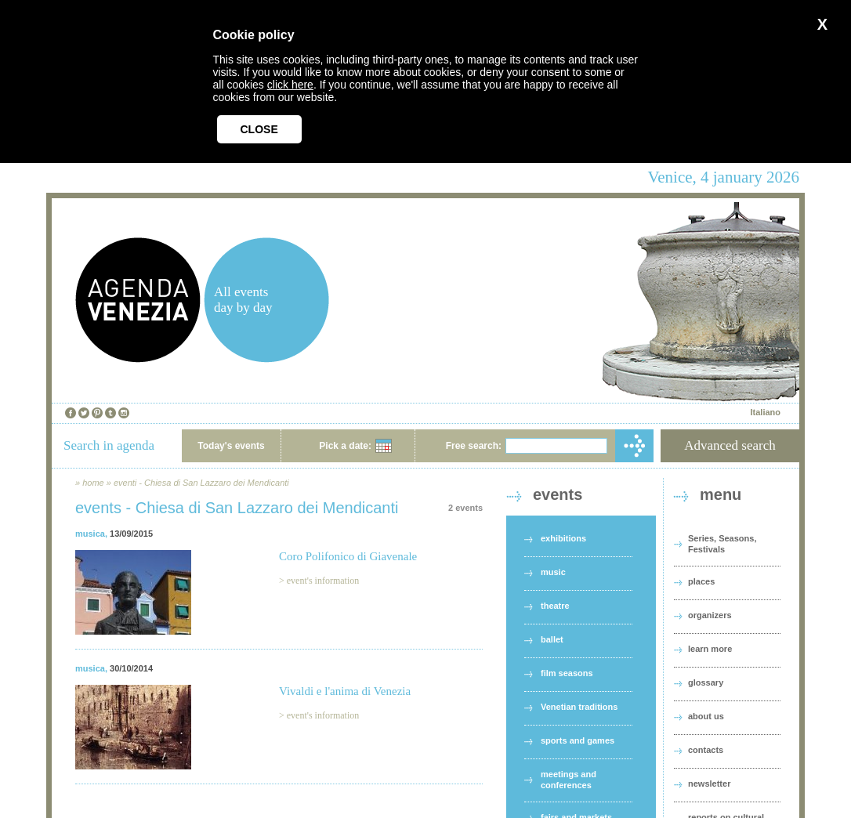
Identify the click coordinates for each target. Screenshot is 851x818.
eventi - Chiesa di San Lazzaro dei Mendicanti (201, 482)
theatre (555, 605)
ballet (552, 639)
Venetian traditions (579, 706)
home (93, 482)
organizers (710, 615)
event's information (323, 580)
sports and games (577, 740)
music (553, 572)
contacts (705, 750)
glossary (705, 682)
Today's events (230, 445)
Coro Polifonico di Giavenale (348, 556)
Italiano (765, 412)
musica (90, 533)
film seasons (567, 673)
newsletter (709, 783)
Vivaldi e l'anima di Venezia (345, 691)
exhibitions (563, 538)
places (701, 581)
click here (290, 84)
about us (706, 716)
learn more (710, 648)
